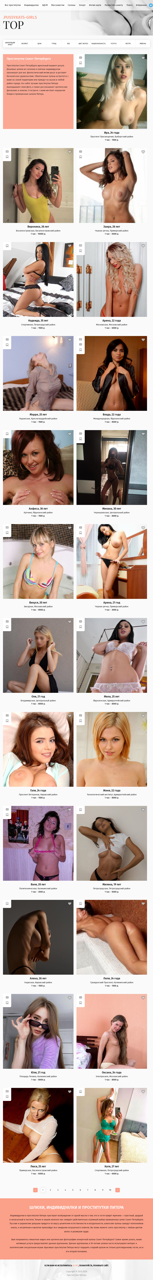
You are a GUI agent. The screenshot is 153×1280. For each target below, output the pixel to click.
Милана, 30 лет (111, 508)
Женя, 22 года (111, 790)
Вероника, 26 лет (38, 226)
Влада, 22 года (112, 414)
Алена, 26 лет (38, 978)
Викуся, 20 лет (38, 602)
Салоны (71, 5)
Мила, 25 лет (111, 696)
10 (110, 1190)
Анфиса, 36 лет (38, 508)
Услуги (113, 44)
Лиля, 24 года (111, 978)
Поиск (129, 5)
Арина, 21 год (111, 602)
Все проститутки (13, 5)
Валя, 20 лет (38, 884)
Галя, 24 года (38, 790)
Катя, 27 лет (112, 1166)
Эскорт (82, 5)
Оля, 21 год (38, 696)
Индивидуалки (31, 5)
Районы (143, 44)
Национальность (98, 44)
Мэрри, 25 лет (38, 414)
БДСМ (45, 5)
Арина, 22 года (111, 320)
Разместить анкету (114, 5)
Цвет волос (83, 44)
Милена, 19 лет (111, 884)
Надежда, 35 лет (38, 320)
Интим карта (95, 5)
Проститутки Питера (76, 1275)
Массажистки (57, 5)
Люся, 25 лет (38, 1166)
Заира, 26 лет (111, 226)
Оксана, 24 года (111, 1072)
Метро (128, 44)
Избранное (141, 5)
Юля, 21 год (38, 1072)
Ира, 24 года (111, 132)
